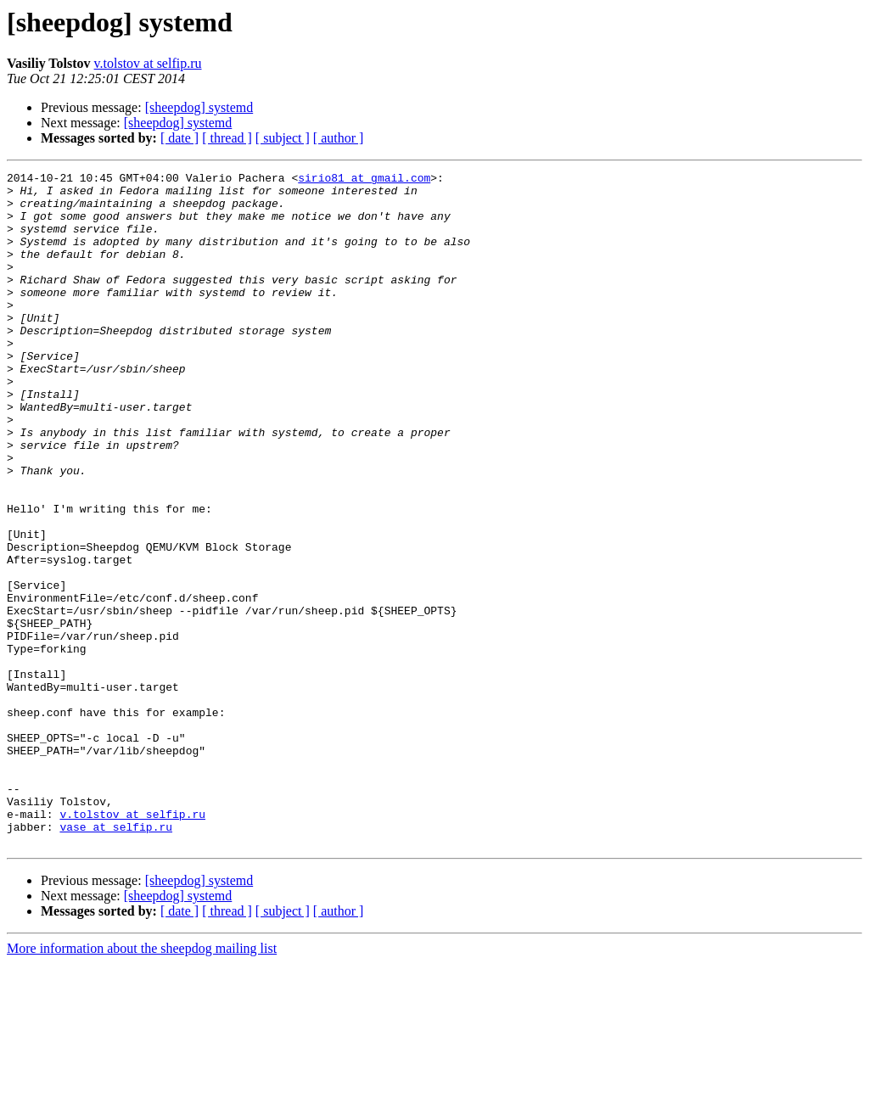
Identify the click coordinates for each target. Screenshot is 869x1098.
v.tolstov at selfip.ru (148, 63)
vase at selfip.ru (115, 958)
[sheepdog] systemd (199, 107)
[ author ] (338, 138)
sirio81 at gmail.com (364, 180)
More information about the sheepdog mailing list (142, 1083)
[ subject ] (282, 138)
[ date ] (179, 138)
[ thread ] (227, 138)
